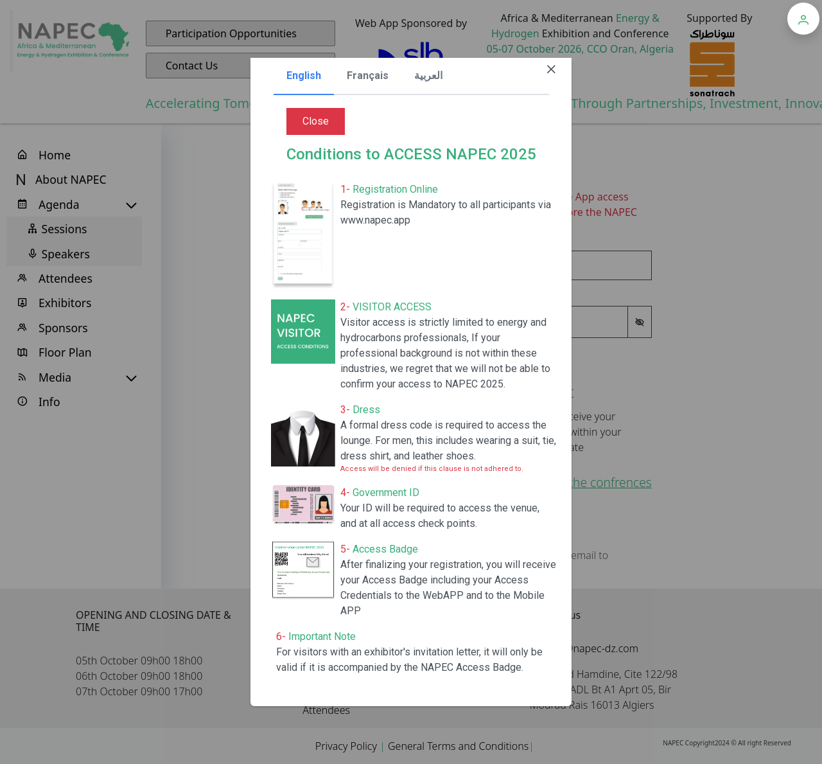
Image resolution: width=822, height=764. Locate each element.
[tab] (304, 76)
